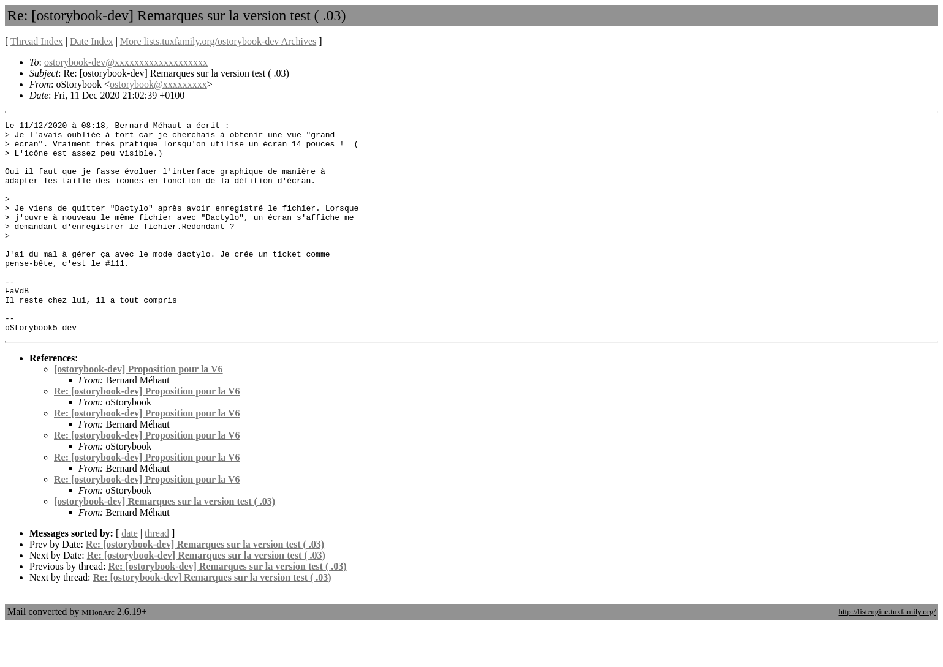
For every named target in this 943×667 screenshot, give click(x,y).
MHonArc (97, 654)
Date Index (91, 41)
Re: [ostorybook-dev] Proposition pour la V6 (147, 433)
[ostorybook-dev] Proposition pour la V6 (138, 411)
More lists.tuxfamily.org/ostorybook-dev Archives (218, 41)
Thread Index (36, 41)
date (129, 575)
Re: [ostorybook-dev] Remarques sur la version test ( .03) (205, 586)
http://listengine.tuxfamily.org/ (887, 653)
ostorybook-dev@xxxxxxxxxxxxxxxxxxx (126, 62)
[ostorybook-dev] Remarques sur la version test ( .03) (164, 543)
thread (157, 575)
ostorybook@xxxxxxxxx (158, 84)
